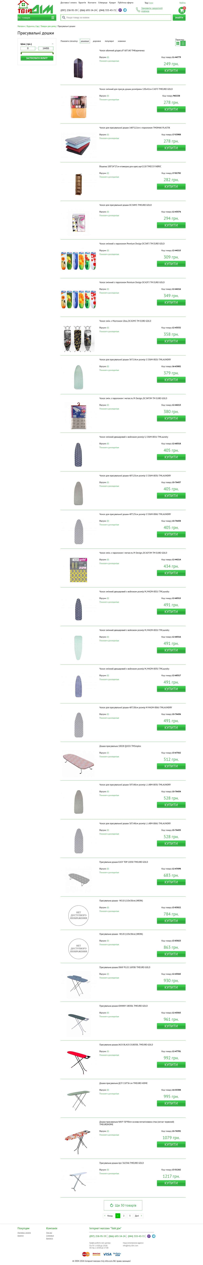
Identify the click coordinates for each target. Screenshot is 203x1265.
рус (151, 2)
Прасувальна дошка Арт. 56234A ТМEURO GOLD (121, 1163)
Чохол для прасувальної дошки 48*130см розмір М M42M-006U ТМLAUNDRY (135, 707)
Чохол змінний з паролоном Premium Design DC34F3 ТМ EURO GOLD (132, 243)
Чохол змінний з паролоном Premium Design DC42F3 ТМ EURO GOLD (132, 282)
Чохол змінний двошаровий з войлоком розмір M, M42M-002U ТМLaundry (134, 630)
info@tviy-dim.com (130, 1245)
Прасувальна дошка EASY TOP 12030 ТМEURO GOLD (123, 862)
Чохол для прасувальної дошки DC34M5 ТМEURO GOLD (125, 205)
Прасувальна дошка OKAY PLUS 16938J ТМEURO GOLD (124, 967)
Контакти (92, 2)
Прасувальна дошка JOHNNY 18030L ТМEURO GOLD (123, 1005)
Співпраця (102, 2)
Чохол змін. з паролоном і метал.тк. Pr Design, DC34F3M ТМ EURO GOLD (133, 398)
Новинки (122, 41)
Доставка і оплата (69, 2)
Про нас (49, 1233)
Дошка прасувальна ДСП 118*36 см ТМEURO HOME (123, 1083)
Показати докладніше (109, 61)
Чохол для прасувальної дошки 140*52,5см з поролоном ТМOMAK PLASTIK (134, 127)
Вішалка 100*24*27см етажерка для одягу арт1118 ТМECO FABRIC (130, 166)
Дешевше (85, 41)
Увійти (182, 2)
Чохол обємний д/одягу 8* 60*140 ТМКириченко (122, 50)
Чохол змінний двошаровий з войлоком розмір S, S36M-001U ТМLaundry (133, 436)
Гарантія (82, 2)
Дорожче (97, 41)
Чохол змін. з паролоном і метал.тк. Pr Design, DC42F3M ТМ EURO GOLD (133, 552)
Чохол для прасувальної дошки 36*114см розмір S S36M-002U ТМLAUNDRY (135, 359)
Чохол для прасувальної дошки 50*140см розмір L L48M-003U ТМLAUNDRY (135, 784)
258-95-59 (69, 10)
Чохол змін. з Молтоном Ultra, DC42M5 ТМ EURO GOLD (125, 321)
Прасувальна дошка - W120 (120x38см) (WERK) (121, 934)
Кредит (112, 2)
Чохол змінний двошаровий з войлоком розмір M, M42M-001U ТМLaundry (134, 591)
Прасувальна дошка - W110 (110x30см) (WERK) (121, 900)
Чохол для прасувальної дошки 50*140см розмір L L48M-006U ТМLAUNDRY (135, 823)
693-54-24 (88, 10)
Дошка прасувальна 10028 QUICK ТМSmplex (120, 746)
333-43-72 (107, 10)
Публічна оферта (125, 2)
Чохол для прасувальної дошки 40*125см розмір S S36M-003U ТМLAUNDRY (135, 475)
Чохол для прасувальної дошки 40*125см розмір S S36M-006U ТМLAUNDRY (135, 514)
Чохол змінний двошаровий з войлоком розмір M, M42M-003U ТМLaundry (134, 668)
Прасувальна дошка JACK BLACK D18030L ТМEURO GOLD (126, 1044)
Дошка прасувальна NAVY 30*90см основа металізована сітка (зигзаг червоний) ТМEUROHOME (136, 1123)
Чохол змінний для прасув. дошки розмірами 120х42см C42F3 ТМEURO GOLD (136, 89)
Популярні (109, 41)
